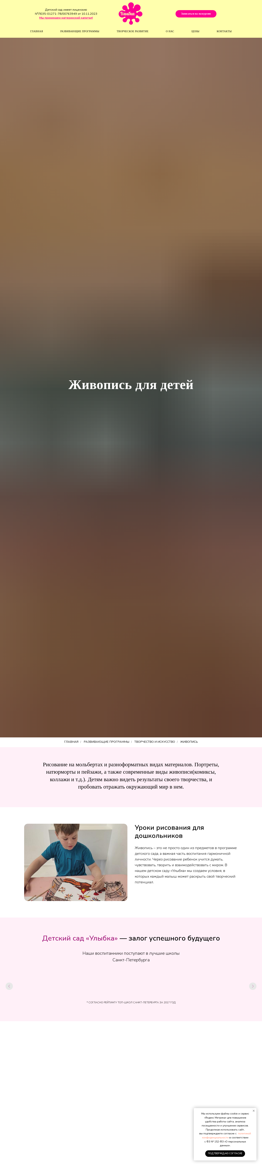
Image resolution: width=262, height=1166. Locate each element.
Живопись (189, 742)
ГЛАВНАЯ (71, 742)
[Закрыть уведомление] (254, 1111)
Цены (195, 31)
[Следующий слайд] (252, 986)
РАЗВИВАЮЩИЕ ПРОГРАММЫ (106, 742)
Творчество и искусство (154, 742)
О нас (170, 31)
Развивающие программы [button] (79, 31)
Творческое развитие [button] (133, 31)
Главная (36, 31)
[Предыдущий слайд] (9, 986)
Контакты (224, 31)
